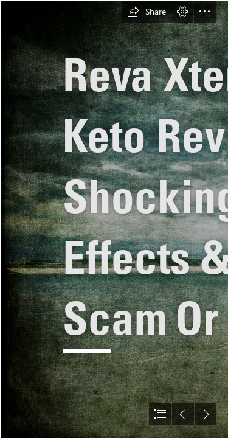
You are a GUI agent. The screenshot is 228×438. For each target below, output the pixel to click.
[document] (114, 219)
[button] (146, 12)
